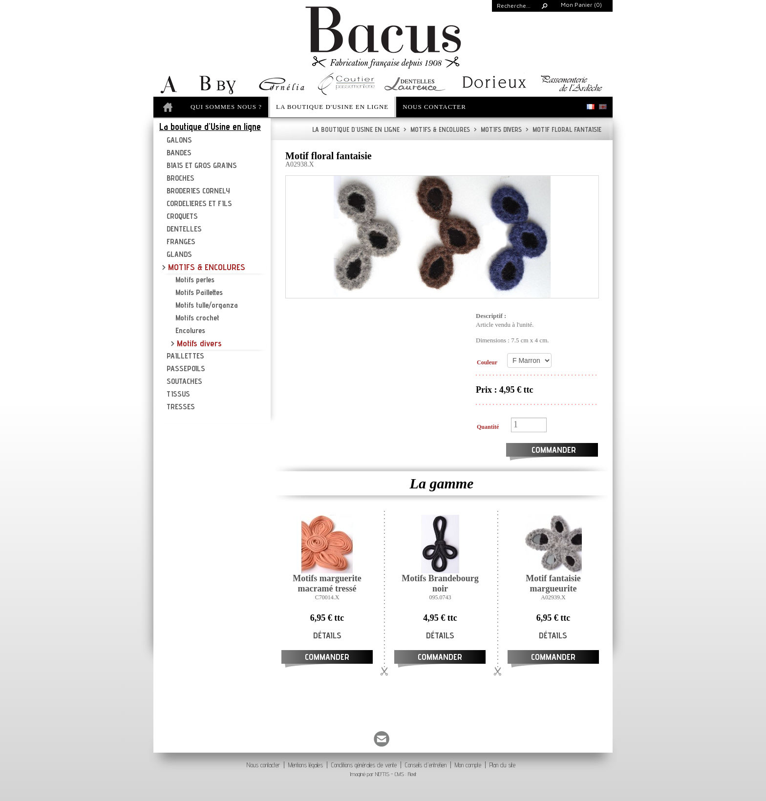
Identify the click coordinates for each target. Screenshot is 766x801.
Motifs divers (498, 129)
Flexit (412, 774)
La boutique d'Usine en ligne (356, 129)
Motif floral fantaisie (563, 129)
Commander (554, 449)
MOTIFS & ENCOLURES (437, 129)
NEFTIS (382, 774)
